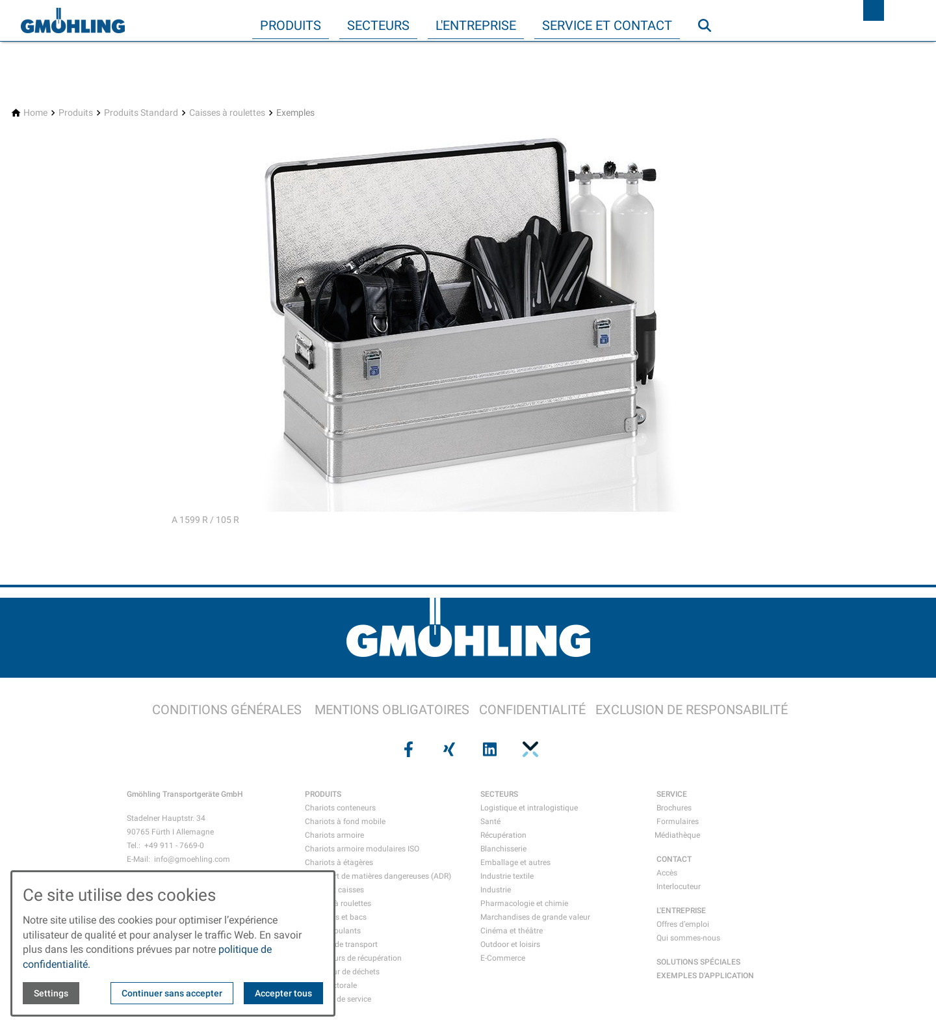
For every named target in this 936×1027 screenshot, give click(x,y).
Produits (290, 25)
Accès (666, 872)
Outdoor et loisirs (510, 944)
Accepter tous (283, 993)
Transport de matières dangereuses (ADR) (378, 876)
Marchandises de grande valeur (535, 917)
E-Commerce (502, 958)
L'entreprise (476, 25)
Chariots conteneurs (340, 807)
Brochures (674, 807)
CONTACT (674, 859)
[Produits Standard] (141, 113)
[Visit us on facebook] (407, 749)
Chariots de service (338, 999)
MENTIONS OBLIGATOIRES (392, 709)
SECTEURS (499, 794)
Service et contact (607, 25)
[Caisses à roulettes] (227, 113)
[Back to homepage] (73, 21)
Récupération (503, 835)
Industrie (495, 889)
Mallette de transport (341, 944)
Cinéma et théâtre (511, 930)
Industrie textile (507, 876)
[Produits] (75, 113)
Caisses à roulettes (338, 903)
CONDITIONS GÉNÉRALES (227, 709)
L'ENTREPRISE (681, 910)
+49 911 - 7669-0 (174, 845)
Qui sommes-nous (688, 937)
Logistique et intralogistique (529, 807)
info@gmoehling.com (192, 859)
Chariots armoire (334, 835)
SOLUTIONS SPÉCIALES (698, 962)
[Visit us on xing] (448, 749)
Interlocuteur (678, 886)
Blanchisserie (503, 848)
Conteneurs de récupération (353, 958)
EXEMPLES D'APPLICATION (705, 975)
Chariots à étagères (339, 862)
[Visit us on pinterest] (528, 749)
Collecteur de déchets (342, 971)
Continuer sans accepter (172, 993)
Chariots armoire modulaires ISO (362, 848)
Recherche (710, 51)
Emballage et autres (515, 862)
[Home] (35, 113)
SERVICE (671, 794)
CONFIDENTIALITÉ (532, 709)
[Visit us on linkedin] (488, 749)
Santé (490, 821)
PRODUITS (323, 794)
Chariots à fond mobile (345, 821)
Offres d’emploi (682, 924)
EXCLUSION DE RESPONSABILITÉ (691, 709)
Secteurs (378, 25)
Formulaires (677, 821)
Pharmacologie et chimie (524, 903)
